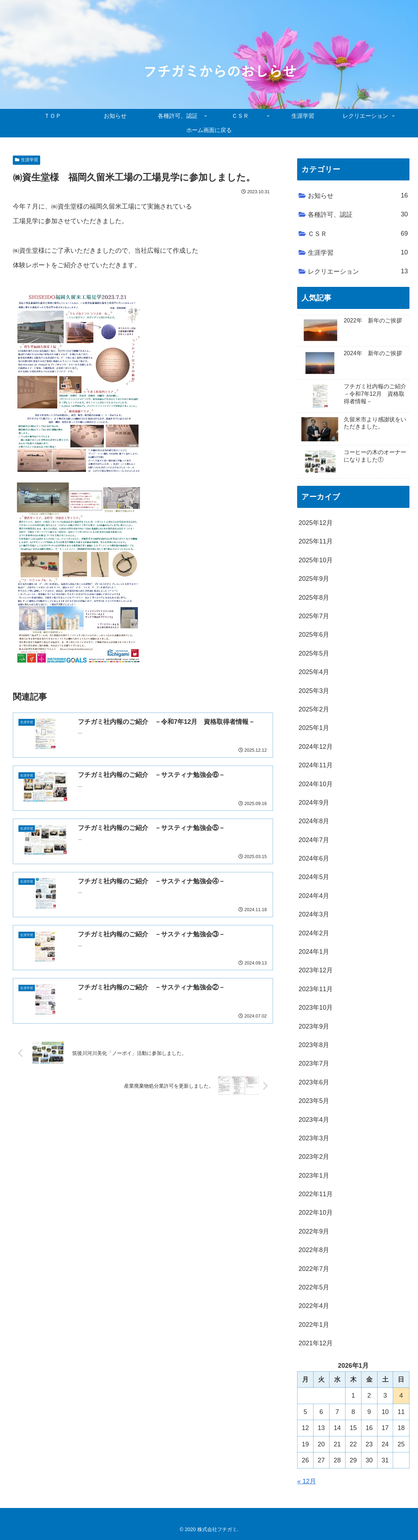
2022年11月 (316, 1194)
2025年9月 (314, 578)
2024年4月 (314, 895)
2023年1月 (314, 1175)
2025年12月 (316, 522)
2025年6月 (314, 634)
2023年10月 (316, 1007)
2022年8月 (314, 1249)
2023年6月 (314, 1082)
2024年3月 (314, 914)
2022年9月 (314, 1231)
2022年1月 (314, 1324)
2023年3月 (314, 1138)
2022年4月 (314, 1305)
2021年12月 (316, 1343)
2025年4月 (314, 672)
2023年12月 (316, 970)
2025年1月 (314, 727)
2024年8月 (314, 821)
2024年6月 (314, 858)
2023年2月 (314, 1156)
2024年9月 (314, 802)
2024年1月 (314, 951)
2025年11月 (316, 541)
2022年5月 (314, 1287)
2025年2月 (314, 709)
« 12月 (306, 1481)
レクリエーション (358, 271)
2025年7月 (314, 616)
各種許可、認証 (358, 214)
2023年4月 (314, 1119)
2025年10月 (316, 560)
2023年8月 (314, 1044)
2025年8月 (314, 597)
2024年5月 (314, 877)
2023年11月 (316, 989)
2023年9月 (314, 1026)
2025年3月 (314, 690)
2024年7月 (314, 839)
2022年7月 (314, 1268)
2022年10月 (316, 1212)
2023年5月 (314, 1100)
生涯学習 (26, 159)
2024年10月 (316, 784)
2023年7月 (314, 1063)
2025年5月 (314, 653)
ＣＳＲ (358, 233)
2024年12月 (316, 746)
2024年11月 (316, 765)
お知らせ (358, 195)
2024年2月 (314, 933)
